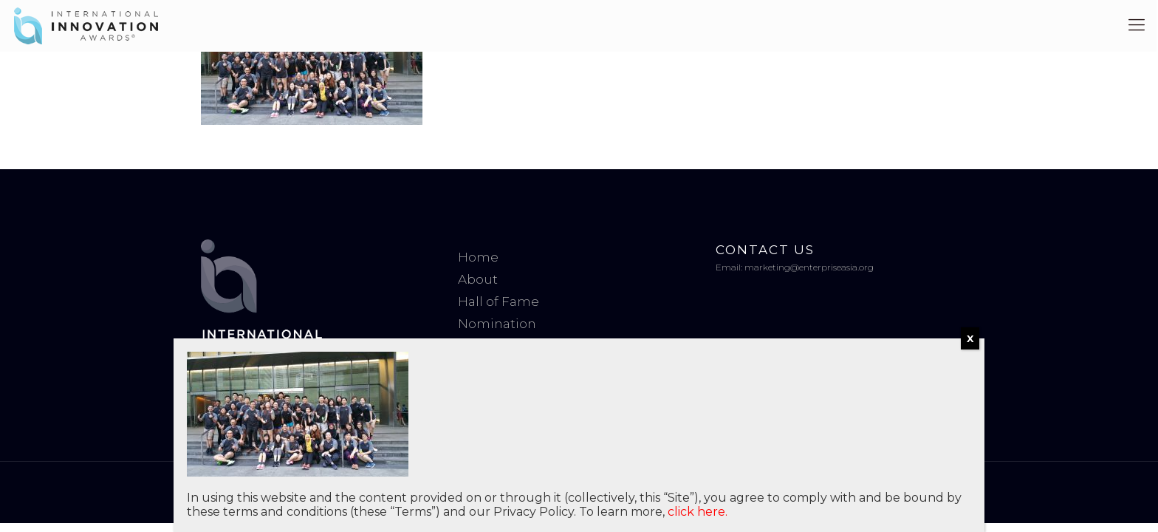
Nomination (497, 323)
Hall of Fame (498, 301)
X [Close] (970, 338)
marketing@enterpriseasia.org (809, 267)
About (478, 279)
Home (478, 257)
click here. (697, 512)
